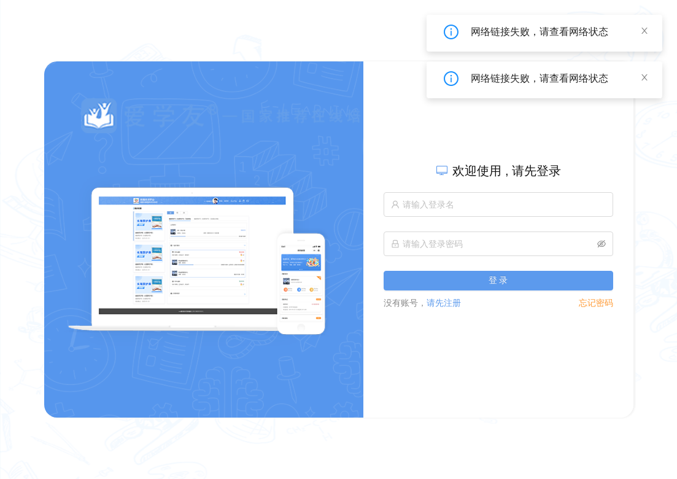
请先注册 (422, 303)
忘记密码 (596, 303)
